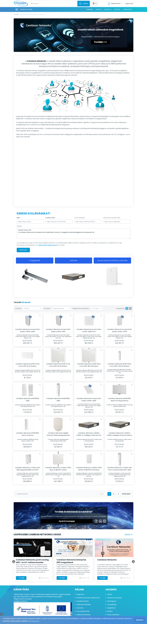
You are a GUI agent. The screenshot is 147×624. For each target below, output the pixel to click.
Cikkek (109, 594)
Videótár (117, 9)
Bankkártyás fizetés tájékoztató (88, 598)
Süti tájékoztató (34, 621)
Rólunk (98, 9)
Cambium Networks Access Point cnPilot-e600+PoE (89, 330)
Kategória (18, 308)
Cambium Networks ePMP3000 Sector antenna (27, 434)
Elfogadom (139, 620)
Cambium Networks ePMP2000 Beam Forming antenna (119, 399)
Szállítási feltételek (83, 615)
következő (126, 494)
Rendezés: (47, 308)
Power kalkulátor (113, 615)
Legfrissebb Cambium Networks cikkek (37, 534)
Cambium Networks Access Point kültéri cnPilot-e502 (27, 330)
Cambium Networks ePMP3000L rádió (58, 399)
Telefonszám (79, 218)
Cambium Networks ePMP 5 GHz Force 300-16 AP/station (27, 365)
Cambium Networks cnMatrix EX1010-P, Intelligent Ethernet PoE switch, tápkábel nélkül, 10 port (89, 434)
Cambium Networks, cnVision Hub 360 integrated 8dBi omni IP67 (27, 468)
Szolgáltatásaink (82, 601)
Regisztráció (129, 4)
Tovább (21, 578)
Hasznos (107, 9)
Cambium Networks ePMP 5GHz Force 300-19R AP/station (89, 365)
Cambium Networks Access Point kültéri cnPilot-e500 (89, 399)
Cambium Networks (107, 559)
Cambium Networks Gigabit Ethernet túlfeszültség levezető (58, 434)
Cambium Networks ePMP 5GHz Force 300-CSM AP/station (119, 365)
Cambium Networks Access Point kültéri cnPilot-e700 (119, 330)
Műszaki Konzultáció (114, 598)
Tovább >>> (100, 42)
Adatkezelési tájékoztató (47, 245)
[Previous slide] (13, 561)
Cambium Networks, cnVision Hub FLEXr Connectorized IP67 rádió (119, 468)
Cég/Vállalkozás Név (111, 218)
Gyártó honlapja (67, 521)
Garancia (79, 608)
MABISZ (109, 611)
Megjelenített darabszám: (81, 308)
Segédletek (111, 608)
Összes (128, 534)
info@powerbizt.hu (20, 601)
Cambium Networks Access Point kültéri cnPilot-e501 (58, 330)
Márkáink (90, 9)
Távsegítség (111, 604)
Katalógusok (111, 601)
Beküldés (23, 250)
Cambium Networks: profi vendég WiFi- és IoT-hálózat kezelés (32, 561)
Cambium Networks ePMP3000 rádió (27, 399)
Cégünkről (80, 594)
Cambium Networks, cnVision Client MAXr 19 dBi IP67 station (58, 468)
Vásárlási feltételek (83, 604)
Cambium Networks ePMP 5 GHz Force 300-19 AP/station (58, 365)
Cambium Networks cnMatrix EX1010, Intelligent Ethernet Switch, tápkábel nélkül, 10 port (119, 434)
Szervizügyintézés (82, 611)
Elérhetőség (127, 9)
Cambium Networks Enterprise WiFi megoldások (71, 561)
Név (19, 218)
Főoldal (16, 14)
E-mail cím (50, 218)
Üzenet (19, 226)
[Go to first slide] (133, 561)
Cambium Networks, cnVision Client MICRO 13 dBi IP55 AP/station (89, 468)
